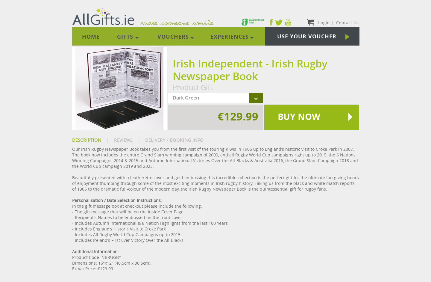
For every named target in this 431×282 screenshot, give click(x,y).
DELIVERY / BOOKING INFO (174, 140)
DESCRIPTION (86, 140)
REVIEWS (123, 140)
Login (324, 22)
